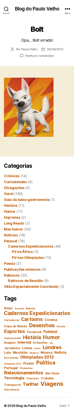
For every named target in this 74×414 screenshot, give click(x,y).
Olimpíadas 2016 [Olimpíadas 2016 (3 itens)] (12, 364)
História (10, 205)
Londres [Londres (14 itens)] (52, 347)
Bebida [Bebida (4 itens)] (30, 308)
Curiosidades (15, 182)
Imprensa (12, 217)
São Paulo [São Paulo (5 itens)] (52, 373)
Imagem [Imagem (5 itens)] (10, 342)
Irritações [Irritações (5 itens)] (40, 342)
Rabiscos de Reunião (25, 281)
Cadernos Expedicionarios (30, 246)
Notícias (11, 235)
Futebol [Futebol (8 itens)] (50, 331)
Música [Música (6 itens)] (46, 352)
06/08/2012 (55, 49)
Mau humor (13, 229)
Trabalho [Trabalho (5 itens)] (47, 378)
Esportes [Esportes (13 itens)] (14, 331)
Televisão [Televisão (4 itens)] (32, 378)
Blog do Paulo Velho (37, 8)
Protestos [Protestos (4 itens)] (26, 368)
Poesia (9, 263)
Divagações (14, 188)
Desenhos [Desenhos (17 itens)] (42, 325)
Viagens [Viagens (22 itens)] (51, 383)
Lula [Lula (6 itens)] (7, 352)
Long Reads (14, 223)
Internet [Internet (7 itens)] (24, 342)
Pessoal (10, 241)
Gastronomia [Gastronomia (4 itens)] (12, 338)
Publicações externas (22, 269)
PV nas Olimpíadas (28, 257)
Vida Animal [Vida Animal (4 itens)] (11, 389)
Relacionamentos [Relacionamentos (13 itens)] (23, 373)
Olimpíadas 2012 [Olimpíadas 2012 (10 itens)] (37, 357)
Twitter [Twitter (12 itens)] (30, 384)
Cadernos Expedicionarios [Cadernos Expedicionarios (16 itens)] (37, 313)
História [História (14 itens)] (32, 337)
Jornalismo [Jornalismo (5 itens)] (12, 348)
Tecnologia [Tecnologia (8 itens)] (14, 378)
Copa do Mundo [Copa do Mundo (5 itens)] (15, 326)
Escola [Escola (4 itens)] (61, 326)
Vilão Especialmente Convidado (31, 286)
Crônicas (12, 176)
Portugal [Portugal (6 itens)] (11, 368)
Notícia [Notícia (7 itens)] (60, 352)
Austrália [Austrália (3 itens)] (19, 308)
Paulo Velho (29, 49)
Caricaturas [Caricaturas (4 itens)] (11, 320)
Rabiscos (12, 275)
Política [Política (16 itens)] (45, 363)
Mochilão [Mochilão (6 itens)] (20, 352)
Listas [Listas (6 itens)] (27, 348)
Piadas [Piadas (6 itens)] (28, 363)
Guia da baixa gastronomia (27, 200)
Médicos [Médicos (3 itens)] (34, 353)
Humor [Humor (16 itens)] (51, 337)
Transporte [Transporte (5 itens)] (12, 385)
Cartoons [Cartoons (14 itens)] (32, 319)
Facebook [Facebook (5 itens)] (34, 332)
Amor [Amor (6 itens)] (8, 308)
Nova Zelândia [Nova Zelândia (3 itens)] (11, 358)
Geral (8, 194)
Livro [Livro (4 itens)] (37, 348)
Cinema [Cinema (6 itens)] (51, 320)
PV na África (22, 252)
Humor (10, 211)
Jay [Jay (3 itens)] (51, 343)
